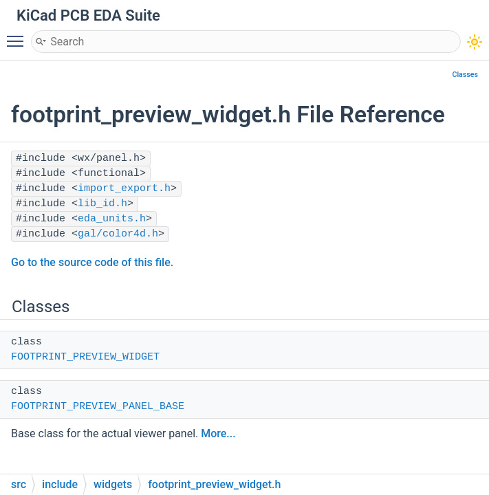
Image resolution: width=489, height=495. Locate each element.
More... (218, 433)
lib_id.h (102, 204)
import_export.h (124, 189)
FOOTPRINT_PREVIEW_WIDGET (85, 357)
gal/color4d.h (118, 234)
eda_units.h (112, 219)
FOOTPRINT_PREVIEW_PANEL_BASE (97, 406)
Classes (465, 74)
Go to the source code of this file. (92, 262)
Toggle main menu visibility (18, 35)
